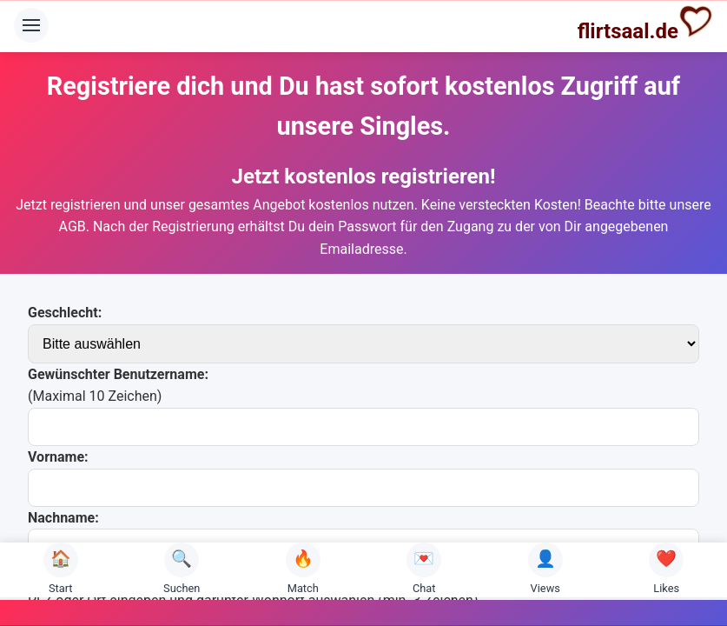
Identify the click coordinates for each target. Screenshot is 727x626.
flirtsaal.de (645, 23)
